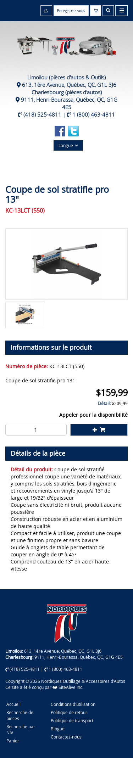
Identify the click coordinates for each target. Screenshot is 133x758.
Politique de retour (69, 712)
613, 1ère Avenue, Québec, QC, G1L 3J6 (69, 84)
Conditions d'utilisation (73, 704)
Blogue (58, 728)
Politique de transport (72, 720)
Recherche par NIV (20, 729)
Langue (68, 145)
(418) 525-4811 (42, 114)
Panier (12, 740)
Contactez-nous (66, 737)
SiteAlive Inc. (67, 687)
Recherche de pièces (19, 715)
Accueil (13, 704)
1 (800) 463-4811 (93, 114)
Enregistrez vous (71, 11)
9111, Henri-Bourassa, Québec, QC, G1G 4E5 (69, 103)
